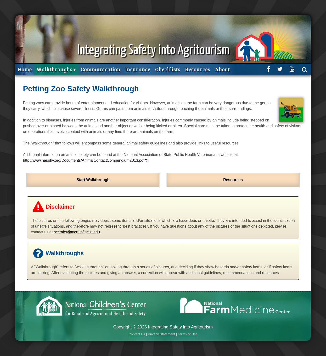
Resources (197, 69)
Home (25, 69)
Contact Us (137, 334)
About (222, 69)
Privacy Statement (161, 334)
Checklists (167, 69)
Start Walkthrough (92, 180)
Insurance (137, 69)
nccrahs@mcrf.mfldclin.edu (77, 232)
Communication (100, 69)
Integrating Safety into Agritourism (153, 50)
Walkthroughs (54, 69)
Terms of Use (187, 334)
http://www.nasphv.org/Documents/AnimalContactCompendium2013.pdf (84, 160)
